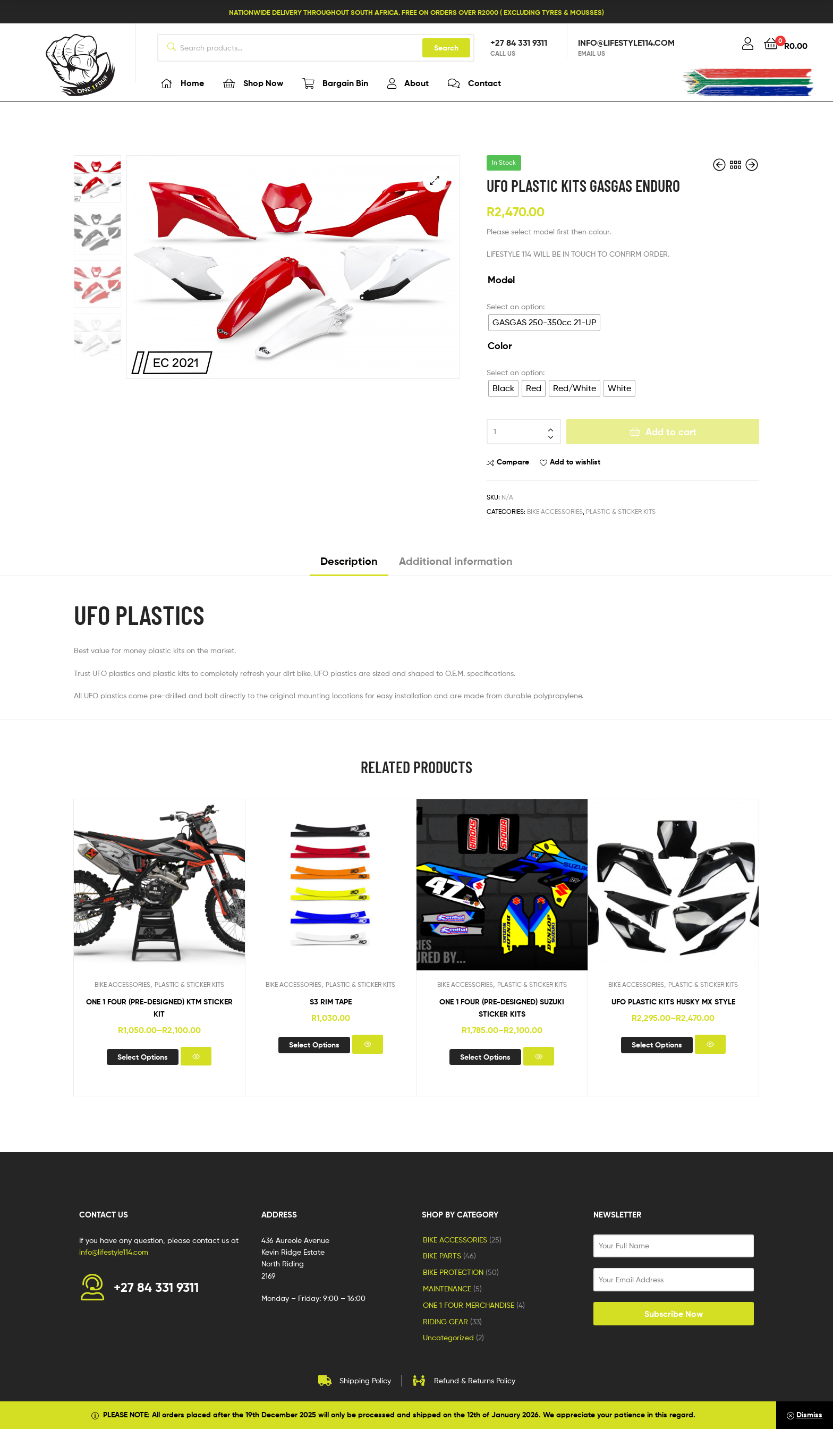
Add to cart (670, 432)
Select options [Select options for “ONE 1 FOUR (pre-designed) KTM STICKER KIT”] (142, 1057)
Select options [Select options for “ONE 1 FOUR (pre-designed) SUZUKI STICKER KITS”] (485, 1057)
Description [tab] (349, 561)
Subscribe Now (673, 1313)
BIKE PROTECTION (453, 1271)
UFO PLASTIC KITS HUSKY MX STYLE (673, 1002)
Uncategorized (448, 1337)
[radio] (544, 323)
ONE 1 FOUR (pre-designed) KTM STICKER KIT (159, 1007)
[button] (435, 180)
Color (500, 346)
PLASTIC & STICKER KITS (621, 511)
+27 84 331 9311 (518, 42)
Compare (513, 462)
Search (446, 48)
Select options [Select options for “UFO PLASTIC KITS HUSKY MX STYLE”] (657, 1045)
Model (501, 280)
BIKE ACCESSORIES (555, 511)
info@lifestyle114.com (626, 42)
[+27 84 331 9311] (92, 1287)
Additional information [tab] (456, 561)
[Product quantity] (524, 431)
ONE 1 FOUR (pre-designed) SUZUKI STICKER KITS (501, 1007)
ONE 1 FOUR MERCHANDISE (468, 1304)
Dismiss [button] (809, 1414)
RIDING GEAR (445, 1321)
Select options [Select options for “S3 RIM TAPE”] (314, 1045)
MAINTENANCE (447, 1288)
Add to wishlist (575, 462)
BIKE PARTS (442, 1255)
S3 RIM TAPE (331, 1002)
